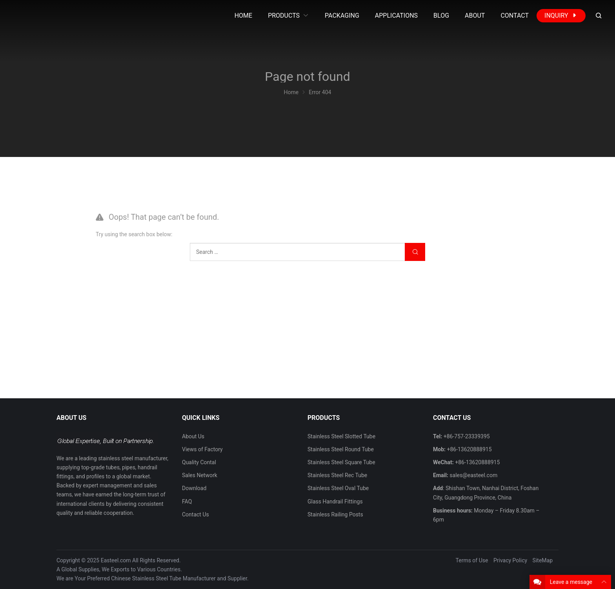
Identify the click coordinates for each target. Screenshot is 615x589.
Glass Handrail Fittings (335, 501)
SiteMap (543, 560)
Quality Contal (199, 462)
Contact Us (195, 514)
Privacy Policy (510, 560)
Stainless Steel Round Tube (341, 449)
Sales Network (199, 475)
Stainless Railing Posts (335, 514)
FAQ (187, 501)
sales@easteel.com (473, 475)
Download (194, 488)
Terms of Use (472, 560)
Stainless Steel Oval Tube (338, 488)
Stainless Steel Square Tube (341, 462)
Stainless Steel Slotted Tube (341, 436)
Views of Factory (202, 449)
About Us (193, 436)
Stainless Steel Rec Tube (337, 475)
